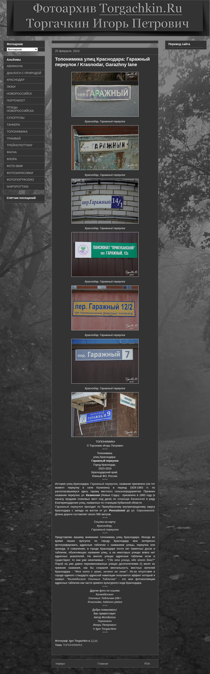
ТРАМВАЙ (14, 138)
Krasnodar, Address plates (105, 601)
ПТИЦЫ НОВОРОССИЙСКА (20, 109)
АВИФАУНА (15, 66)
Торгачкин (105, 621)
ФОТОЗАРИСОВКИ (20, 173)
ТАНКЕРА (13, 124)
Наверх (60, 663)
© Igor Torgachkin (105, 628)
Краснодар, (105, 525)
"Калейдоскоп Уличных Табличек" (92, 579)
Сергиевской (145, 510)
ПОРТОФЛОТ (16, 100)
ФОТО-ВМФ (15, 166)
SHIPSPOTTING (18, 186)
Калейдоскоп (105, 594)
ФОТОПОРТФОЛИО (20, 179)
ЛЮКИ (11, 86)
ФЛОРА (12, 159)
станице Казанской (131, 498)
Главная (103, 663)
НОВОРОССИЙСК (19, 93)
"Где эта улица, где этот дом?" (131, 560)
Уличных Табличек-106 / (105, 598)
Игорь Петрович (105, 624)
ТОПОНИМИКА (72, 645)
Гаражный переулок (104, 483)
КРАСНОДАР (16, 79)
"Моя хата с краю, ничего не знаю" (100, 571)
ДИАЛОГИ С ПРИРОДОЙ (24, 73)
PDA (147, 663)
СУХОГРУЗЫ (15, 117)
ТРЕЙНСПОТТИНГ (20, 145)
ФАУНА (12, 152)
